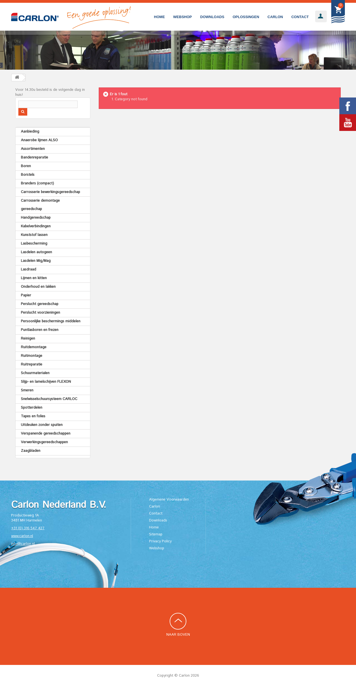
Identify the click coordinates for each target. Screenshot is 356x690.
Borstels (27, 174)
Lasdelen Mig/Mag (36, 261)
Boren (26, 166)
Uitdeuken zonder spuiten (42, 425)
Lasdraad (28, 269)
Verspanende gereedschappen (45, 433)
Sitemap (155, 534)
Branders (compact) (37, 183)
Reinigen (28, 338)
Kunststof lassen (34, 235)
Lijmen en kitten (34, 278)
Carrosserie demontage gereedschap (40, 205)
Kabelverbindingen (36, 226)
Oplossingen (246, 17)
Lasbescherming (34, 243)
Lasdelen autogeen (36, 252)
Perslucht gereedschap (39, 304)
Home (159, 17)
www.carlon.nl (22, 536)
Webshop (182, 17)
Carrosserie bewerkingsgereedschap (50, 192)
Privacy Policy (160, 541)
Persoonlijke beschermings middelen (50, 321)
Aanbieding (30, 131)
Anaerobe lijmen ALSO (39, 140)
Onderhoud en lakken (38, 286)
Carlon (275, 17)
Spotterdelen (31, 407)
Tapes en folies (33, 416)
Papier (26, 295)
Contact (300, 17)
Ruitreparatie (31, 364)
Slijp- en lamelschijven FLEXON (46, 381)
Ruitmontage (31, 356)
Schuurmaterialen (35, 373)
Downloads (212, 17)
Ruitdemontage (33, 347)
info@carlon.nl (23, 544)
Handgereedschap (36, 217)
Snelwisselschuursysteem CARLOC (49, 399)
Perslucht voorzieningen (40, 312)
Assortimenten (33, 149)
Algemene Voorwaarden (169, 499)
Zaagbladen (30, 451)
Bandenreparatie (34, 157)
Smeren (27, 390)
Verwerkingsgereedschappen (44, 442)
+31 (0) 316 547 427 (27, 528)
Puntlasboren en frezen (39, 330)
